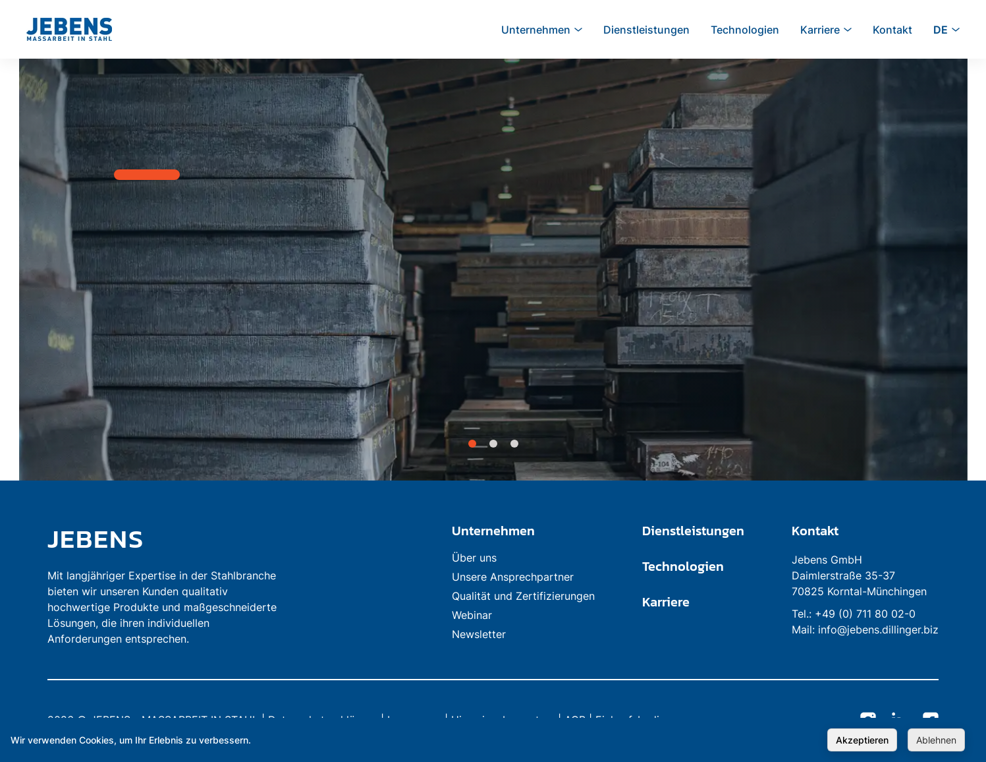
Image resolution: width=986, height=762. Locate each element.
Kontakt (815, 531)
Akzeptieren (862, 740)
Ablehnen (936, 740)
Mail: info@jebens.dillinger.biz (865, 629)
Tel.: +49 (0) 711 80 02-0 (854, 613)
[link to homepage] (166, 538)
